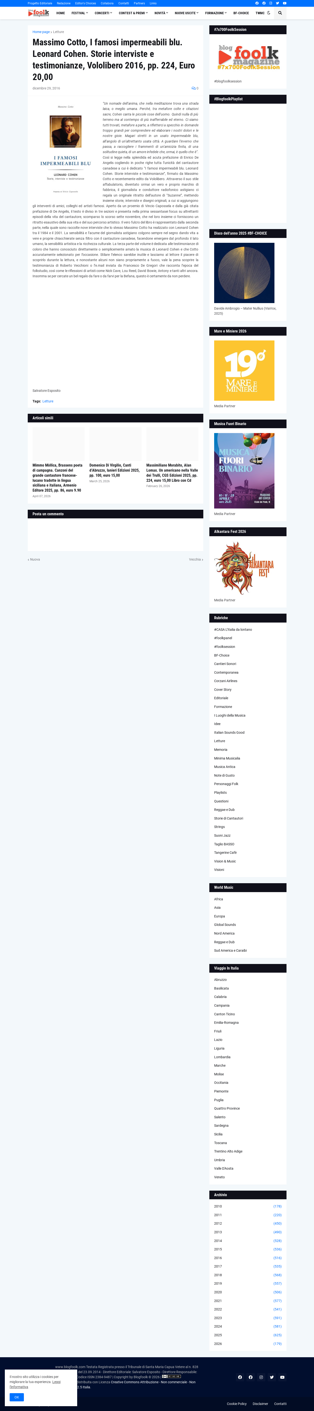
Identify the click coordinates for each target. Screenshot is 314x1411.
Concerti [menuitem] (102, 13)
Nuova (35, 559)
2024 (248, 1326)
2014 (248, 1241)
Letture (58, 32)
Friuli (217, 1031)
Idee (217, 724)
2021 (248, 1301)
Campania (222, 1005)
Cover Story (223, 690)
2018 (248, 1275)
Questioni (221, 801)
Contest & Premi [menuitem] (132, 13)
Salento (219, 1117)
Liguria (219, 1048)
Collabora (107, 3)
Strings (219, 827)
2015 (248, 1249)
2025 (248, 1335)
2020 (248, 1292)
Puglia (219, 1100)
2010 (248, 1206)
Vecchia (195, 559)
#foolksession (224, 647)
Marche (219, 1065)
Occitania (221, 1083)
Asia (217, 907)
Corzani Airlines (225, 681)
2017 (248, 1266)
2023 (248, 1318)
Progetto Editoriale (40, 3)
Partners (139, 3)
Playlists (220, 792)
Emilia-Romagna (226, 1022)
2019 (248, 1283)
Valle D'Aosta (223, 1168)
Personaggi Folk (226, 784)
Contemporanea (226, 672)
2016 (248, 1258)
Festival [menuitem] (78, 13)
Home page (41, 32)
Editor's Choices (85, 3)
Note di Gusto (224, 775)
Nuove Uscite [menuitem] (185, 13)
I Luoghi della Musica (230, 715)
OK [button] (16, 1397)
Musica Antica (224, 767)
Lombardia (222, 1057)
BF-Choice (221, 655)
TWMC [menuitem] (260, 13)
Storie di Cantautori (228, 818)
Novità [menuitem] (160, 13)
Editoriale (221, 698)
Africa (218, 899)
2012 (248, 1223)
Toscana (220, 1143)
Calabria (220, 997)
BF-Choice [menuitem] (241, 13)
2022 (248, 1309)
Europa (219, 916)
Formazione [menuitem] (214, 13)
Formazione (223, 707)
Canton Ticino (224, 1014)
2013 (248, 1232)
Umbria (219, 1160)
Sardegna (221, 1125)
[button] (268, 13)
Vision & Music (225, 861)
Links (153, 3)
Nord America (224, 933)
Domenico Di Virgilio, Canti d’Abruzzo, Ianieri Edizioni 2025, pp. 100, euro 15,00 (114, 470)
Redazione (63, 3)
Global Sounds (225, 925)
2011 (248, 1215)
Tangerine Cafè (225, 853)
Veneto (219, 1177)
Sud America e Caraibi (230, 950)
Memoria (220, 750)
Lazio (218, 1040)
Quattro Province (227, 1108)
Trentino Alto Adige (228, 1151)
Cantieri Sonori (225, 664)
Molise (219, 1074)
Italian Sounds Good (229, 732)
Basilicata (221, 988)
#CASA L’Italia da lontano (233, 629)
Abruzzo (220, 980)
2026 (248, 1344)
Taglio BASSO (224, 844)
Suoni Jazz (222, 835)
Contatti (123, 3)
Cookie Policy (237, 1404)
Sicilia (218, 1134)
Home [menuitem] (60, 13)
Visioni (219, 870)
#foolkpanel (223, 638)
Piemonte (221, 1091)
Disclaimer (260, 1404)
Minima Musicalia (227, 758)
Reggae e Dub (224, 810)
